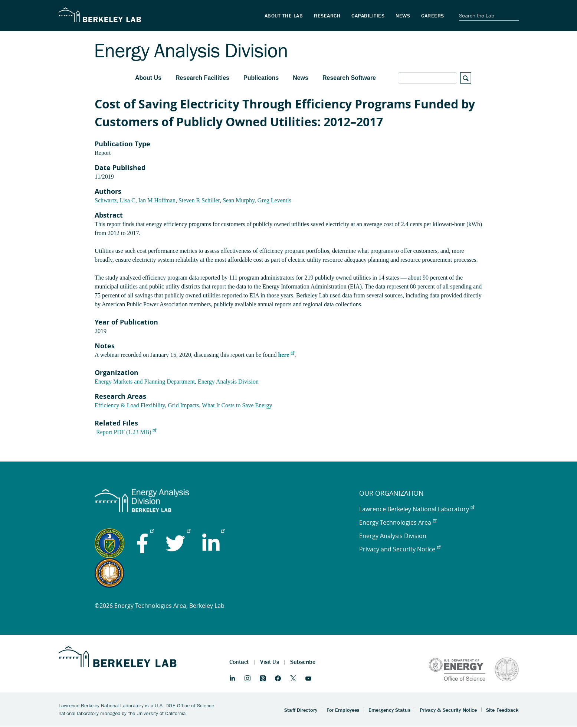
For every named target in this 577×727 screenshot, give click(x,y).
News (300, 78)
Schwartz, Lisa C (115, 200)
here (286, 355)
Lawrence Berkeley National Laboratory (416, 509)
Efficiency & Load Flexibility (130, 405)
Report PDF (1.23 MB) (126, 432)
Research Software (349, 78)
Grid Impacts (183, 405)
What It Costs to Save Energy (237, 405)
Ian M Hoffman (157, 200)
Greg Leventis (274, 200)
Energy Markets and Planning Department (145, 381)
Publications (261, 78)
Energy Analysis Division (228, 381)
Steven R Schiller (199, 200)
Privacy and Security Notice (399, 549)
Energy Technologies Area (397, 522)
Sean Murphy (239, 200)
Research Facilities (202, 78)
